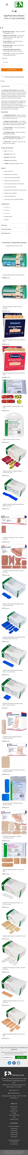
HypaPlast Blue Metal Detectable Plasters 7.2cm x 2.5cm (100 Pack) (13, 671)
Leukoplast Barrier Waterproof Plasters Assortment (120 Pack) (12, 837)
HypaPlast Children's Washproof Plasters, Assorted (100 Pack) (13, 471)
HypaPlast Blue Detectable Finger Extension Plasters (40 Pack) (13, 505)
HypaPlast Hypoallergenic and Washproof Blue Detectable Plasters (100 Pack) (14, 637)
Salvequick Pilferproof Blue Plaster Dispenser (13, 275)
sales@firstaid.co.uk (15, 1093)
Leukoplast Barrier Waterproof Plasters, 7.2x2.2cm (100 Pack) (12, 737)
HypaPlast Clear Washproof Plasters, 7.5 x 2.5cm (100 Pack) (13, 903)
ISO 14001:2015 (14, 1144)
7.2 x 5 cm (6, 213)
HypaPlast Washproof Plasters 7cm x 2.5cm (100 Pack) (13, 1001)
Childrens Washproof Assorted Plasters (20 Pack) (13, 406)
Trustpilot (2, 81)
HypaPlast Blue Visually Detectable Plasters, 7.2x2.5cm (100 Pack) (13, 604)
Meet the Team (14, 1111)
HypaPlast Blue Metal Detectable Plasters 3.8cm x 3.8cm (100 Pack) (13, 704)
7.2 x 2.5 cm (7, 207)
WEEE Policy (14, 1136)
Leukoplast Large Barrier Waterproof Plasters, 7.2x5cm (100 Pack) (14, 770)
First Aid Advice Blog (14, 1115)
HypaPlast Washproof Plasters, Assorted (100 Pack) (14, 1034)
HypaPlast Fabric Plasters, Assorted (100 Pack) (14, 936)
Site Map (14, 1113)
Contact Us (14, 1109)
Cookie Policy (14, 1130)
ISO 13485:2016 (14, 1142)
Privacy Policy (14, 1128)
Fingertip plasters (8, 216)
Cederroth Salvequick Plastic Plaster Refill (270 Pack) (14, 340)
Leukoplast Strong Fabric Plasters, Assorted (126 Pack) (13, 571)
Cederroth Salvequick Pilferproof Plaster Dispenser (12, 307)
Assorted (6, 219)
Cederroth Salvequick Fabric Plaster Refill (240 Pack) (14, 373)
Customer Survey (14, 1119)
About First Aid (14, 1106)
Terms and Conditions (14, 1126)
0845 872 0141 (15, 1090)
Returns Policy (14, 1134)
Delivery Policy (14, 1132)
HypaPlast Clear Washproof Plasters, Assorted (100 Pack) (14, 968)
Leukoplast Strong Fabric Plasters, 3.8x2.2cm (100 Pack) (13, 538)
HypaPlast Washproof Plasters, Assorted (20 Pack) (13, 870)
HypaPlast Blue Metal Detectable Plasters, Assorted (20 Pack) (13, 803)
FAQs (14, 1117)
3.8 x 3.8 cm (7, 210)
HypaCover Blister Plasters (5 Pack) (11, 439)
